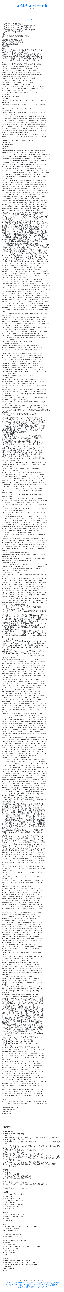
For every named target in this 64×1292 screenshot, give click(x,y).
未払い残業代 (34, 1285)
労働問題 (26, 1285)
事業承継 (41, 1285)
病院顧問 (32, 1287)
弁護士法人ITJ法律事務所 (32, 5)
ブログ (38, 1287)
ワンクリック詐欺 (17, 1285)
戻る (32, 19)
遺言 (57, 1283)
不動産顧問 (39, 1283)
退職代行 (46, 1283)
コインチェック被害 (11, 1283)
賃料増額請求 (22, 1283)
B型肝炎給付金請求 (22, 1287)
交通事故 (8, 1285)
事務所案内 (44, 1287)
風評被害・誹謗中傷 (52, 1285)
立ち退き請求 (31, 1283)
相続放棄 (52, 1283)
